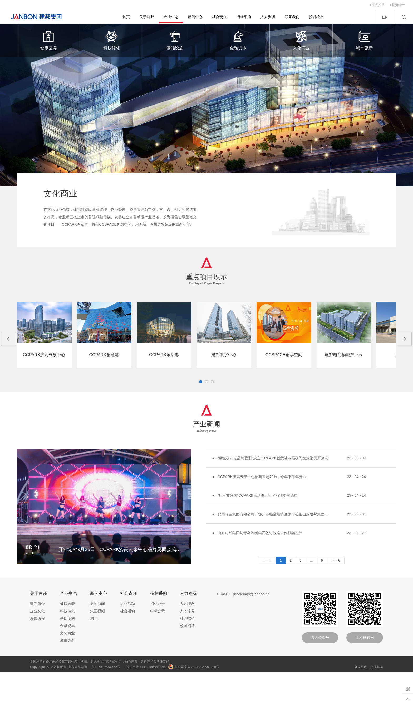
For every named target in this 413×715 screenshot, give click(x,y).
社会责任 (219, 17)
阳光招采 (378, 5)
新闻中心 (195, 17)
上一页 (267, 603)
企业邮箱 (376, 710)
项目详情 (62, 398)
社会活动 (127, 654)
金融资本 (238, 40)
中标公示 (157, 654)
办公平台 (360, 710)
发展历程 (37, 661)
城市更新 (364, 40)
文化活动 (127, 646)
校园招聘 (187, 669)
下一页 (335, 603)
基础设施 (174, 40)
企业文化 (37, 654)
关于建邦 (146, 17)
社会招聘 (187, 661)
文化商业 (301, 40)
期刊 (93, 661)
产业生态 (171, 17)
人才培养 (187, 654)
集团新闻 (97, 646)
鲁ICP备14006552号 (105, 710)
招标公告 (157, 646)
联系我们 (292, 17)
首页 (126, 17)
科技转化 (111, 40)
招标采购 (243, 17)
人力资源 (267, 17)
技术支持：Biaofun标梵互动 (145, 710)
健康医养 (48, 40)
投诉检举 (316, 17)
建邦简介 (37, 646)
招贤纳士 (398, 5)
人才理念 (187, 646)
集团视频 (97, 654)
